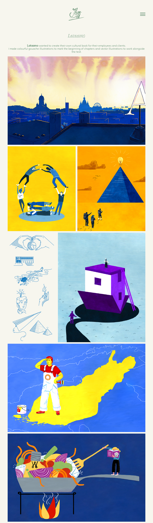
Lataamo (32, 45)
